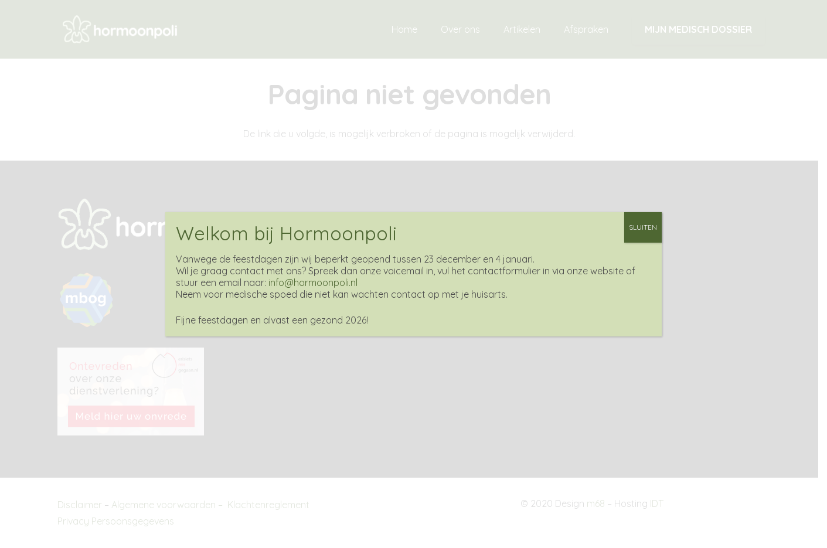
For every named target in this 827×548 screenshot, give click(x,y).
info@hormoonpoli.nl (313, 282)
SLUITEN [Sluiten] (643, 227)
